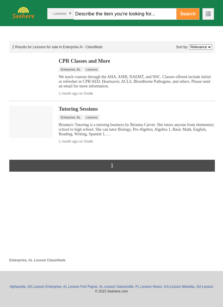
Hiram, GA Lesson (166, 287)
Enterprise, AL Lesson (63, 287)
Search (187, 13)
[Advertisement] (112, 217)
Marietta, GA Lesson (197, 287)
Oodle (88, 93)
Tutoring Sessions (78, 109)
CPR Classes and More (84, 61)
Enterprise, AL (71, 69)
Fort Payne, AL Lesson (98, 287)
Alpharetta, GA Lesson (27, 287)
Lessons (92, 69)
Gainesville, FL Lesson (134, 287)
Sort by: (182, 47)
